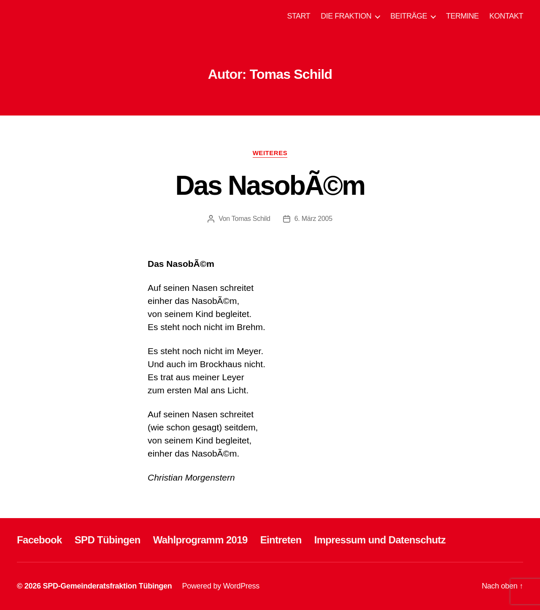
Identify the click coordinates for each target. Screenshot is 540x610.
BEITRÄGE (408, 16)
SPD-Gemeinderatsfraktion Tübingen (107, 586)
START (298, 16)
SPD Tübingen (107, 540)
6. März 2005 (313, 218)
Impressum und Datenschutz (380, 540)
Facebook (39, 540)
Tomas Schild (251, 218)
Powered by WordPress (220, 586)
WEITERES (270, 152)
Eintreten (281, 540)
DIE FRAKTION (346, 16)
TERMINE (462, 16)
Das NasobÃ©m (269, 185)
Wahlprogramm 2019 (200, 540)
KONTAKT (506, 16)
